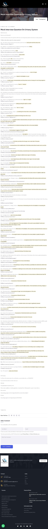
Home (37, 19)
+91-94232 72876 (7, 477)
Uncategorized (42, 19)
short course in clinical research (7, 514)
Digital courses (4, 503)
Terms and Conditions (28, 508)
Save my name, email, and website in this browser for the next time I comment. (18, 431)
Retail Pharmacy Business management (9, 499)
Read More (43, 460)
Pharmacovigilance (5, 501)
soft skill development (6, 510)
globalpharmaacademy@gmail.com (11, 481)
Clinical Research (5, 505)
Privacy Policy (25, 434)
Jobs (25, 480)
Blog (25, 481)
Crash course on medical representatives (9, 496)
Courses (26, 478)
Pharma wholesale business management (9, 516)
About (26, 476)
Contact (26, 483)
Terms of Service (33, 434)
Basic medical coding (5, 512)
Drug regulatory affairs (6, 497)
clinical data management (6, 509)
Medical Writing (4, 507)
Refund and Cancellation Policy (29, 512)
